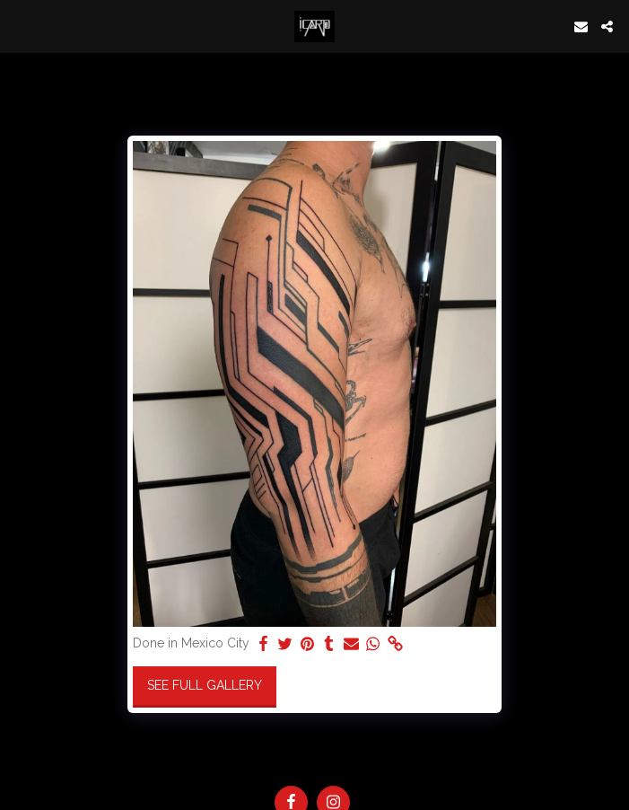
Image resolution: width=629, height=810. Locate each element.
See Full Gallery (204, 685)
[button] (19, 26)
